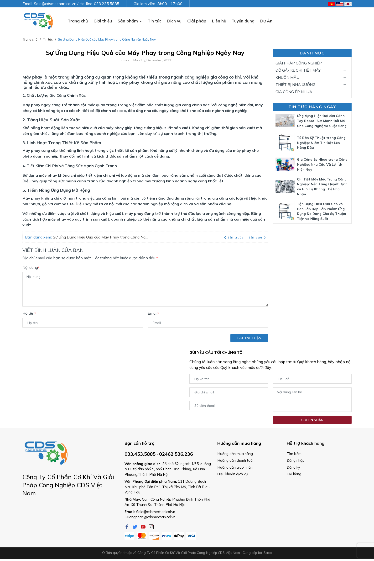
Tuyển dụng (243, 20)
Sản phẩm (128, 20)
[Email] (208, 323)
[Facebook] (127, 526)
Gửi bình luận (249, 338)
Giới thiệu (103, 20)
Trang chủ (78, 20)
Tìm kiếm (294, 453)
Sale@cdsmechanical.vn (155, 511)
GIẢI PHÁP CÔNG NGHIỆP (298, 63)
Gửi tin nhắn (312, 420)
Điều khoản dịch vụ (232, 474)
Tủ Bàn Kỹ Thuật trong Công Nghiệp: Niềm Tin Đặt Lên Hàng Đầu (321, 143)
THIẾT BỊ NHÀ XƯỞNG (295, 84)
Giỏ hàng (294, 474)
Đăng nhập (296, 460)
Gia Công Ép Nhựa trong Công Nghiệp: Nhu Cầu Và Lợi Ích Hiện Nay (322, 164)
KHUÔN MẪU (287, 77)
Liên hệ (219, 20)
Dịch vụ (174, 20)
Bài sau (257, 237)
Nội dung (31, 267)
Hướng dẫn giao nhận (235, 467)
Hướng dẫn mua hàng (235, 453)
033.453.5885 (140, 454)
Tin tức (154, 20)
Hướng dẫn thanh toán (236, 460)
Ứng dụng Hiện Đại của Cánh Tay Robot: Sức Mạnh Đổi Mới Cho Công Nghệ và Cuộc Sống (322, 121)
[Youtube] (143, 526)
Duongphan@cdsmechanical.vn (150, 517)
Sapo (268, 552)
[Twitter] (135, 526)
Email (153, 313)
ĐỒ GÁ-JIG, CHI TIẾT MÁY (298, 70)
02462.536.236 (176, 454)
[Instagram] (151, 526)
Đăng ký (293, 467)
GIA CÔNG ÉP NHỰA (293, 91)
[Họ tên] (82, 323)
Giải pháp (196, 20)
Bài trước (234, 237)
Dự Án (266, 20)
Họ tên (29, 313)
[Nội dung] (145, 289)
